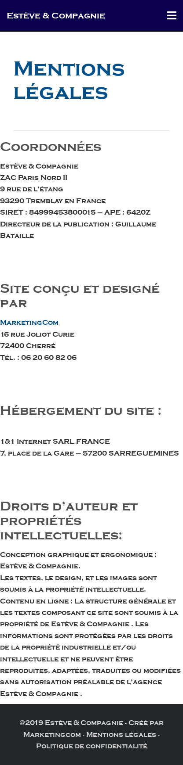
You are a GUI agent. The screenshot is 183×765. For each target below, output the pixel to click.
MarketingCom (29, 323)
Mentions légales (121, 735)
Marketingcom (52, 735)
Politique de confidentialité (91, 746)
